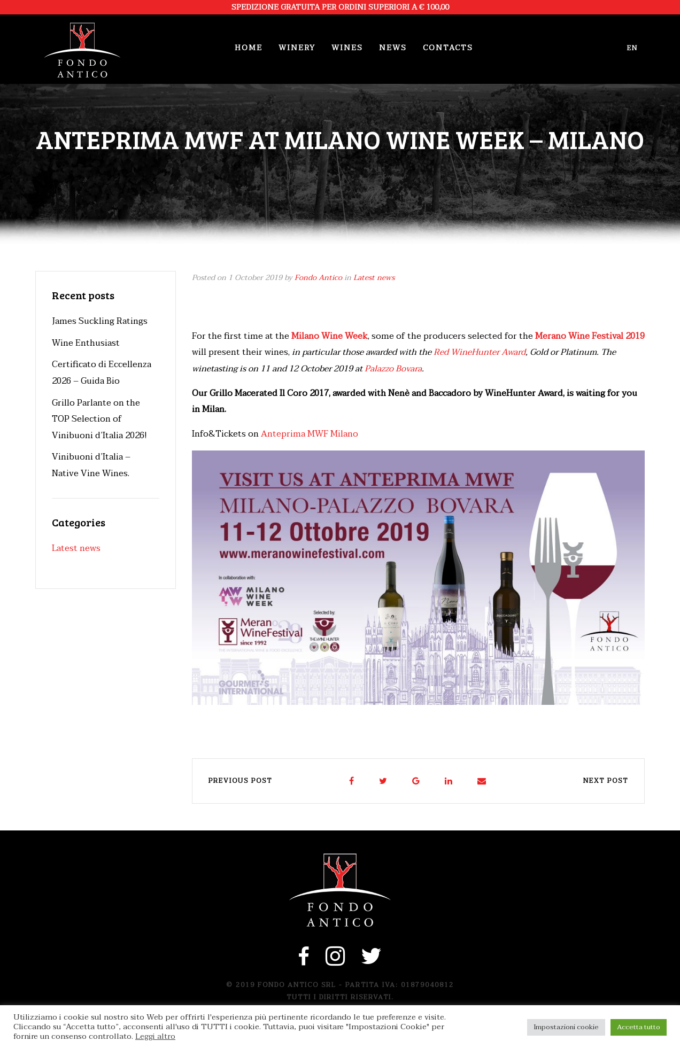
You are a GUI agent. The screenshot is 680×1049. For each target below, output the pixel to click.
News (393, 48)
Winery (297, 48)
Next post (605, 780)
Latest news (374, 277)
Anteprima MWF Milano (309, 433)
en (632, 48)
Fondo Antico (318, 277)
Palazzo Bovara (393, 368)
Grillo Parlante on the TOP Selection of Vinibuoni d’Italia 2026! (99, 419)
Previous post (240, 780)
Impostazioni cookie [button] (566, 1027)
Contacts (448, 48)
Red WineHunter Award (480, 352)
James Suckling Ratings (100, 321)
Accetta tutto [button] (638, 1027)
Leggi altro (155, 1037)
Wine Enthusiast (86, 343)
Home (248, 48)
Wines (347, 48)
